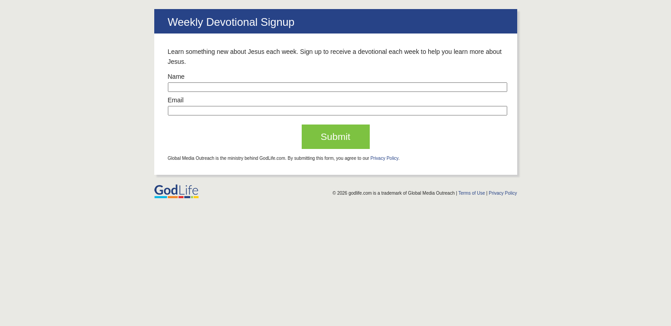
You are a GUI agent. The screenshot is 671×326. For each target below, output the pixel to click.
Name (176, 76)
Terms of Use (471, 193)
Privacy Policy (384, 158)
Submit (335, 136)
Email (176, 100)
